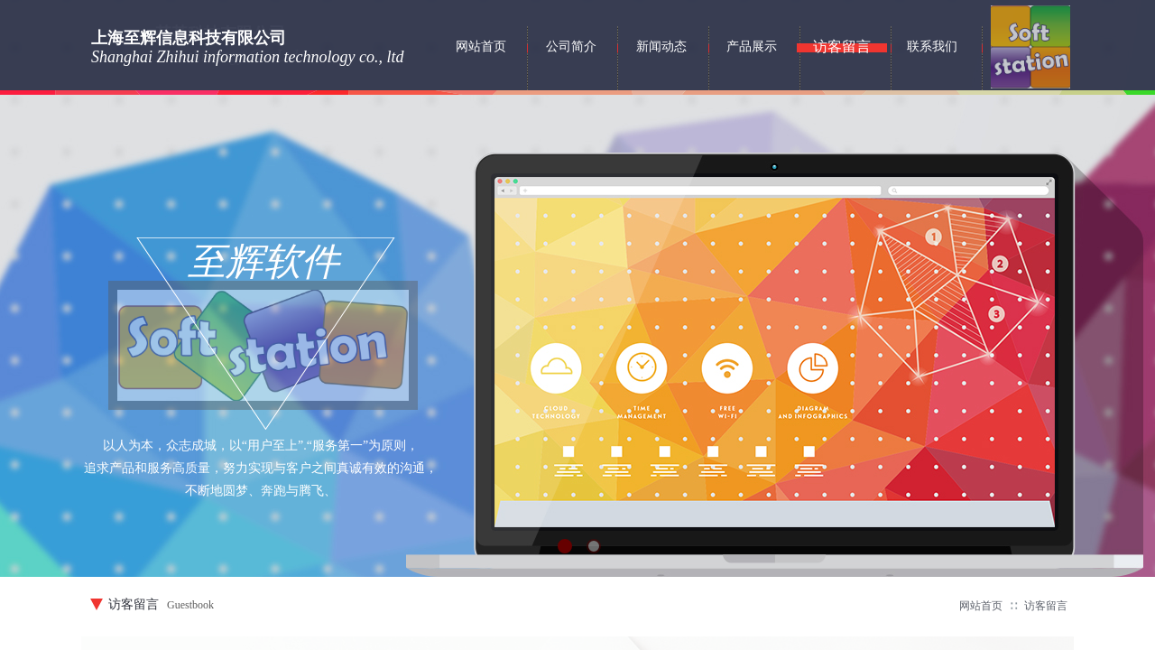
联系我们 (932, 46)
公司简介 (571, 46)
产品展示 (751, 46)
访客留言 (1045, 605)
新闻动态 (661, 46)
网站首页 (981, 605)
